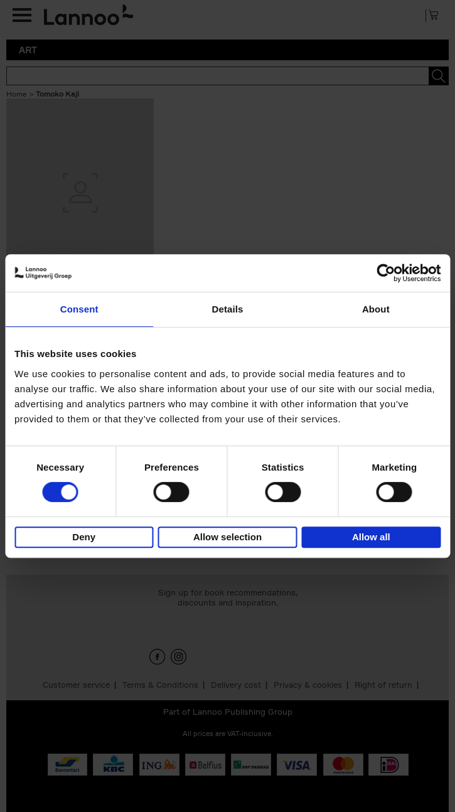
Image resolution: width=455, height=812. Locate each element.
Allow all (371, 537)
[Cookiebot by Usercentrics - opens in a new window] (386, 273)
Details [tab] (228, 309)
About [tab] (376, 309)
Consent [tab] (79, 309)
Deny (83, 537)
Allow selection (227, 537)
